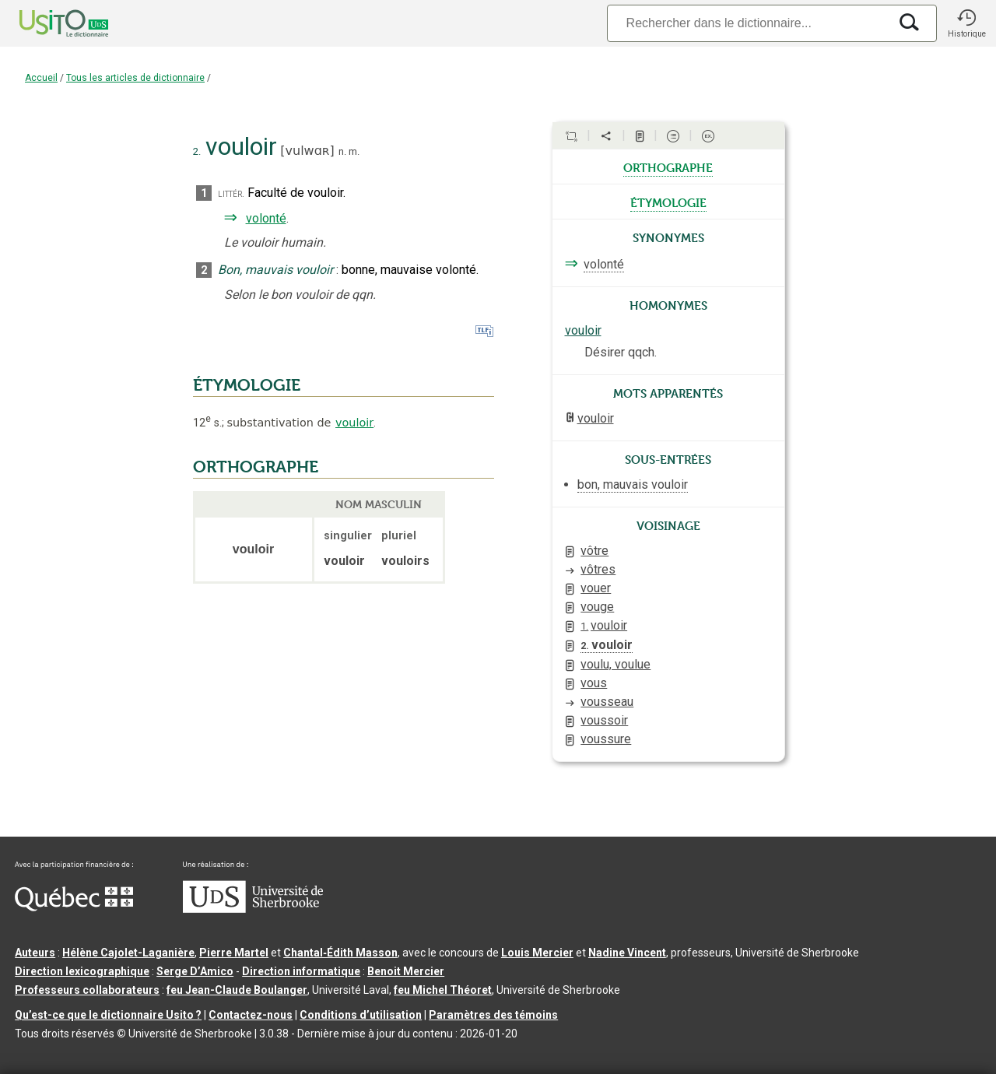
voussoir (604, 720)
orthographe (668, 166)
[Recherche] (748, 22)
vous (593, 683)
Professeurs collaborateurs (87, 990)
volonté (266, 218)
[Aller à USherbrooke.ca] (253, 909)
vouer (595, 588)
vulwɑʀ (308, 150)
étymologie (668, 201)
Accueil (41, 77)
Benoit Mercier (405, 971)
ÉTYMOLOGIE (246, 385)
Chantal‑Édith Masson (340, 952)
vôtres (597, 569)
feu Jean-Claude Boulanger (237, 990)
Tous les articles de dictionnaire (135, 77)
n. (342, 151)
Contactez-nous (251, 1015)
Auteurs (35, 952)
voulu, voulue (615, 664)
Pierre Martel (233, 952)
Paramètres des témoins (493, 1015)
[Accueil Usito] (46, 23)
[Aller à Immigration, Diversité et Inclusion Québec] (74, 907)
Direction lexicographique (82, 971)
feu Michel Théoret (443, 990)
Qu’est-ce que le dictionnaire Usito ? (108, 1015)
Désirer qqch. (620, 352)
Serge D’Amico (194, 971)
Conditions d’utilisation (361, 1015)
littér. (231, 193)
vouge (597, 606)
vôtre (594, 550)
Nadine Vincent (627, 952)
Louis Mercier (537, 952)
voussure (605, 739)
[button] (966, 23)
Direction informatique (301, 971)
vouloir (354, 422)
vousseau (606, 701)
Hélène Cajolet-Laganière (128, 952)
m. (354, 151)
